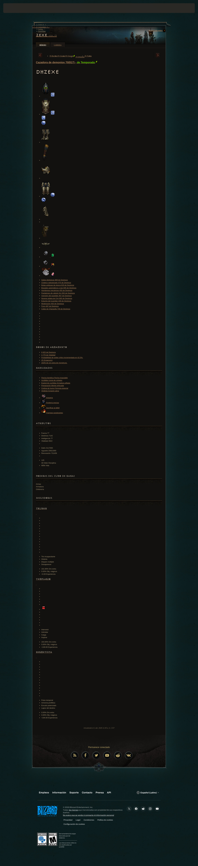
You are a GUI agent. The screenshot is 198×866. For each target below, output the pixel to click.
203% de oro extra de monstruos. (54, 363)
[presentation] (13, 8)
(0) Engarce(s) (47, 360)
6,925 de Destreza (48, 352)
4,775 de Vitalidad (48, 355)
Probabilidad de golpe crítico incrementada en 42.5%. (62, 358)
